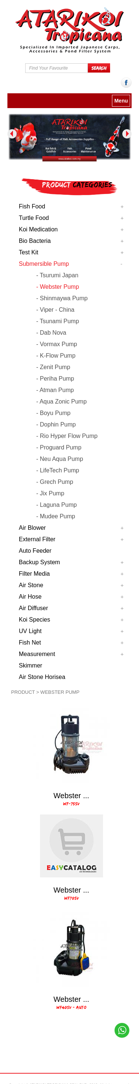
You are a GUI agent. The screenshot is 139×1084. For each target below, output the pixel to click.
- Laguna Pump (56, 505)
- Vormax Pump (56, 344)
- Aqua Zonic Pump (61, 401)
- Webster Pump (57, 287)
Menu (121, 101)
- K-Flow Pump (56, 355)
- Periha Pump (55, 378)
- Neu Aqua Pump (59, 459)
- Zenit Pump (53, 367)
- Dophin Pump (56, 424)
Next (127, 133)
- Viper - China (55, 310)
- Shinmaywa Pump (62, 298)
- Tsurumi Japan (57, 275)
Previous (12, 133)
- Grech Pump (54, 482)
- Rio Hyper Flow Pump (66, 436)
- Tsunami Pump (57, 321)
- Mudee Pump (55, 516)
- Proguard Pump (59, 447)
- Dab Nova (51, 332)
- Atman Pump (55, 390)
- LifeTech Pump (57, 470)
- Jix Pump (50, 493)
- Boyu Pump (53, 413)
